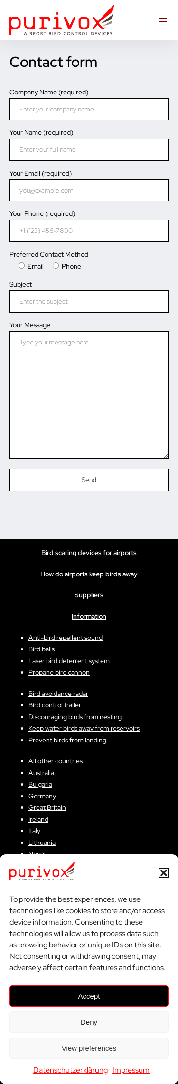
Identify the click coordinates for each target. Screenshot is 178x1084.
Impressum (131, 1070)
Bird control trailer (54, 705)
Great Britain (47, 807)
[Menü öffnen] (163, 20)
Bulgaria (40, 784)
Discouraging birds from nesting (75, 717)
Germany (42, 796)
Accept (89, 996)
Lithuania (42, 842)
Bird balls (41, 649)
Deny (89, 1022)
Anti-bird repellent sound (65, 637)
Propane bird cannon (59, 672)
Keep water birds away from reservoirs (84, 728)
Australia (41, 773)
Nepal (37, 854)
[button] (164, 873)
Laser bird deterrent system (69, 661)
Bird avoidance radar (58, 693)
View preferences (89, 1048)
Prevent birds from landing (67, 740)
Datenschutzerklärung (70, 1070)
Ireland (38, 819)
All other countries (55, 761)
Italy (34, 830)
